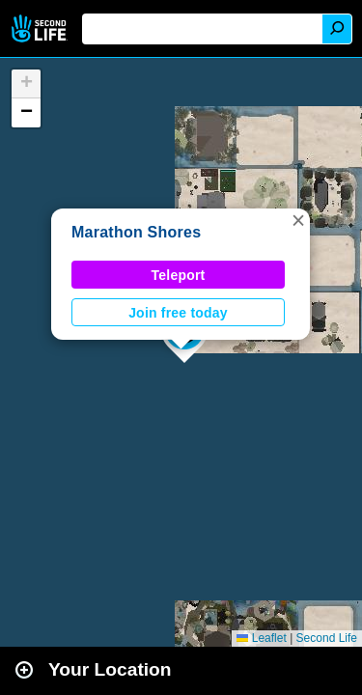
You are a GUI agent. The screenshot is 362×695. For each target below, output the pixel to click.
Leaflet (261, 638)
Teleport (179, 275)
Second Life (41, 28)
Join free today (178, 312)
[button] (298, 220)
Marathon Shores (136, 232)
